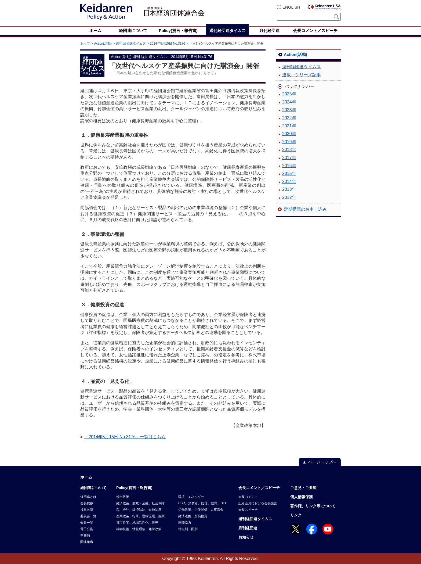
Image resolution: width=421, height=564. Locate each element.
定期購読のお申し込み (305, 209)
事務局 (85, 535)
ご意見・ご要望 (303, 488)
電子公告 (86, 529)
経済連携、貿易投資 (192, 516)
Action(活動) (102, 43)
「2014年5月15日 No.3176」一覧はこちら (125, 436)
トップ (85, 43)
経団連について (93, 488)
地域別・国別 (188, 529)
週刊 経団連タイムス (131, 43)
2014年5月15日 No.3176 (167, 43)
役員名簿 (86, 510)
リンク (296, 515)
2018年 (289, 149)
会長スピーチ (248, 510)
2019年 (289, 141)
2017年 (289, 157)
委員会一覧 (88, 516)
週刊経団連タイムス (301, 66)
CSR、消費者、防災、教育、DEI (202, 503)
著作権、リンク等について (312, 506)
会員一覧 (86, 523)
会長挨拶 (86, 503)
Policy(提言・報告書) (134, 488)
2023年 (289, 109)
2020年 (289, 133)
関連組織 (86, 542)
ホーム (86, 477)
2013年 (289, 189)
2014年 (289, 181)
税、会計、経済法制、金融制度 (138, 510)
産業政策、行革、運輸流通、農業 (140, 516)
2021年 (289, 126)
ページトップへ (322, 462)
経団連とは (88, 497)
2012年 (289, 197)
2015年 (289, 173)
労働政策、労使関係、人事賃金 (200, 510)
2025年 (289, 94)
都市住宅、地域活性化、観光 (137, 523)
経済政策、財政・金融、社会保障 (140, 503)
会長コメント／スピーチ (259, 488)
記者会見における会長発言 (257, 503)
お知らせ (245, 537)
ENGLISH (291, 7)
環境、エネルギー (191, 497)
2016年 (289, 165)
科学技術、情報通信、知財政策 (138, 529)
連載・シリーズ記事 (301, 75)
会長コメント (248, 497)
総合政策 (122, 497)
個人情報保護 (301, 497)
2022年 (289, 118)
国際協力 (184, 523)
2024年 (289, 102)
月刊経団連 (247, 528)
